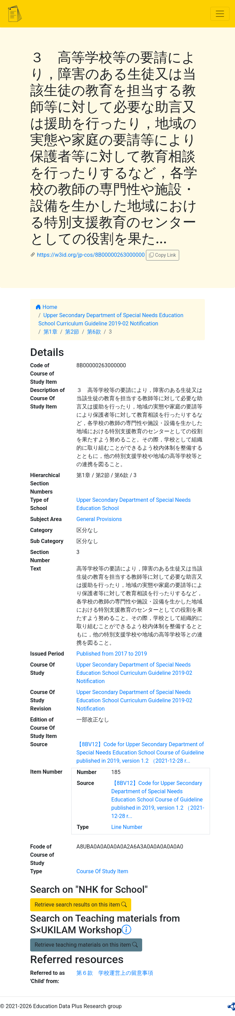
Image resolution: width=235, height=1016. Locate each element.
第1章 (51, 331)
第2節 (72, 331)
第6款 (94, 331)
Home (46, 307)
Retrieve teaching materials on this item (86, 945)
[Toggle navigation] (220, 14)
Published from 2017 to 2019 (111, 653)
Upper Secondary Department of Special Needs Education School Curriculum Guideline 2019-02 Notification (134, 672)
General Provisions (99, 519)
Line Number (127, 827)
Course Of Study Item (102, 871)
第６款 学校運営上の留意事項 (114, 973)
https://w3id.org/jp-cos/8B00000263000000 (91, 255)
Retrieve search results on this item (81, 904)
